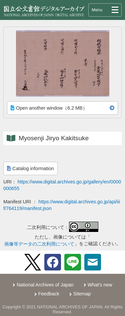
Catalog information (30, 168)
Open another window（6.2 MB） (49, 108)
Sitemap (82, 293)
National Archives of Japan (45, 284)
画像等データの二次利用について (39, 244)
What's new (100, 284)
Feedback (48, 293)
